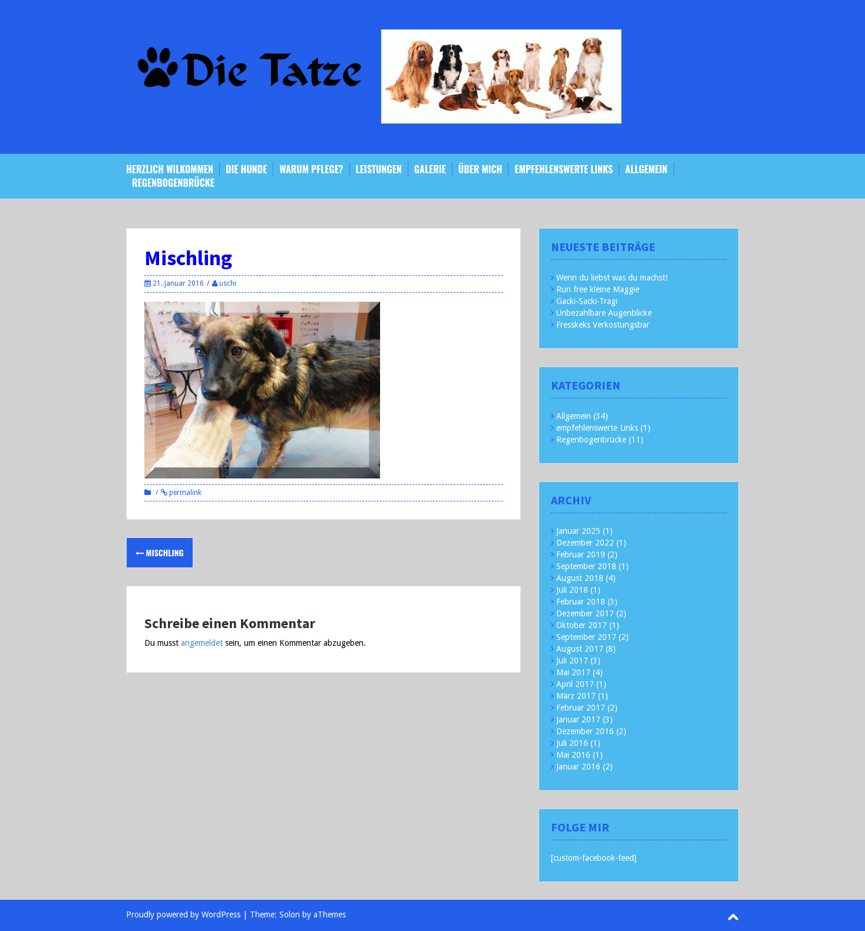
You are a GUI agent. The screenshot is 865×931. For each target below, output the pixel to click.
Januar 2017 (578, 719)
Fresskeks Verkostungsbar (602, 324)
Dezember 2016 (585, 731)
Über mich (480, 169)
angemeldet (202, 643)
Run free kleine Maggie (597, 289)
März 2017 (576, 696)
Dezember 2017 (585, 613)
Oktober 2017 (581, 625)
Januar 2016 (578, 766)
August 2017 (579, 648)
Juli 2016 (572, 743)
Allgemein (646, 169)
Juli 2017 (572, 660)
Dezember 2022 (585, 542)
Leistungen (379, 169)
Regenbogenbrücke (173, 183)
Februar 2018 (580, 601)
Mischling (160, 552)
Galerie (430, 169)
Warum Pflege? (311, 169)
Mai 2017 (573, 672)
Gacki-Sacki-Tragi (587, 301)
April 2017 (575, 684)
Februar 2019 (580, 554)
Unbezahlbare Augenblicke (604, 313)
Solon (289, 914)
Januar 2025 (578, 531)
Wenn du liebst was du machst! (612, 277)
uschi (227, 283)
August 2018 (579, 578)
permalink (184, 492)
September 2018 (586, 566)
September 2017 (586, 637)
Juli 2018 (572, 590)
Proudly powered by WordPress (183, 914)
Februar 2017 (580, 707)
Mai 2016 (573, 755)
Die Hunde (246, 169)
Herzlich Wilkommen (169, 169)
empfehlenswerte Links (563, 169)
